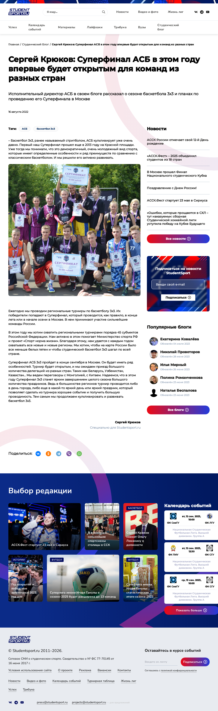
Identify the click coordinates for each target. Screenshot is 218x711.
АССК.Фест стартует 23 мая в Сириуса (177, 200)
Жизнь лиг (175, 12)
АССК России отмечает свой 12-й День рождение (177, 141)
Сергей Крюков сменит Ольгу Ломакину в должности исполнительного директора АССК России (139, 539)
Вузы (142, 27)
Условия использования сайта (30, 670)
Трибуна (120, 27)
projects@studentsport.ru (89, 702)
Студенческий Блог (35, 44)
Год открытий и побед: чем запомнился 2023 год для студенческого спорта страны (23, 590)
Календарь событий (36, 27)
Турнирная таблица (101, 681)
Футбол (57, 559)
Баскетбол (135, 508)
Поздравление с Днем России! (172, 188)
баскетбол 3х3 (46, 128)
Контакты (124, 670)
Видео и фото (148, 12)
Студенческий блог (168, 27)
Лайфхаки (94, 27)
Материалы (66, 27)
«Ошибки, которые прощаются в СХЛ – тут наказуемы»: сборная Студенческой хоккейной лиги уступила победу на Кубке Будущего (177, 218)
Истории (19, 559)
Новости (122, 12)
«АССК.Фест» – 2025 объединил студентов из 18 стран (171, 157)
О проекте (65, 670)
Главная (13, 44)
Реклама (85, 670)
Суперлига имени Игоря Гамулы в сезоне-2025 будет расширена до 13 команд (83, 595)
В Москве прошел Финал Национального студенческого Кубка (177, 174)
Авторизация (200, 27)
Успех (12, 27)
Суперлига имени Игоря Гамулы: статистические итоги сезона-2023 (139, 590)
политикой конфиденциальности (179, 670)
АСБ (24, 128)
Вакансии (104, 670)
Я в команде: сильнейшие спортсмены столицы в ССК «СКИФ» (99, 539)
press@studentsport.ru (52, 702)
